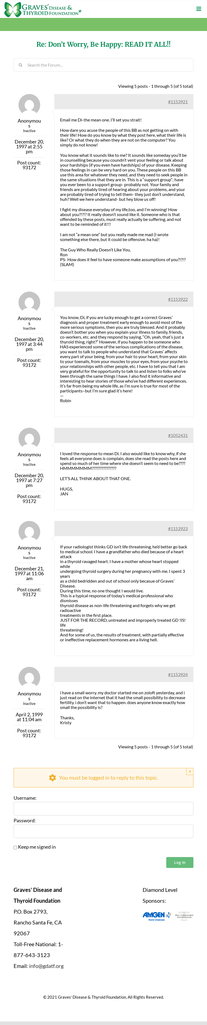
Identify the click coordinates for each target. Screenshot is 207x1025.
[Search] (20, 65)
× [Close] (190, 771)
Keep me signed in (37, 847)
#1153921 (178, 101)
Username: (25, 798)
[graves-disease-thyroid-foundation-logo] (42, 4)
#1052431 (178, 435)
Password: (25, 820)
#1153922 (178, 299)
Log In (180, 862)
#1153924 (178, 674)
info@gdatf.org (46, 965)
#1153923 (178, 528)
